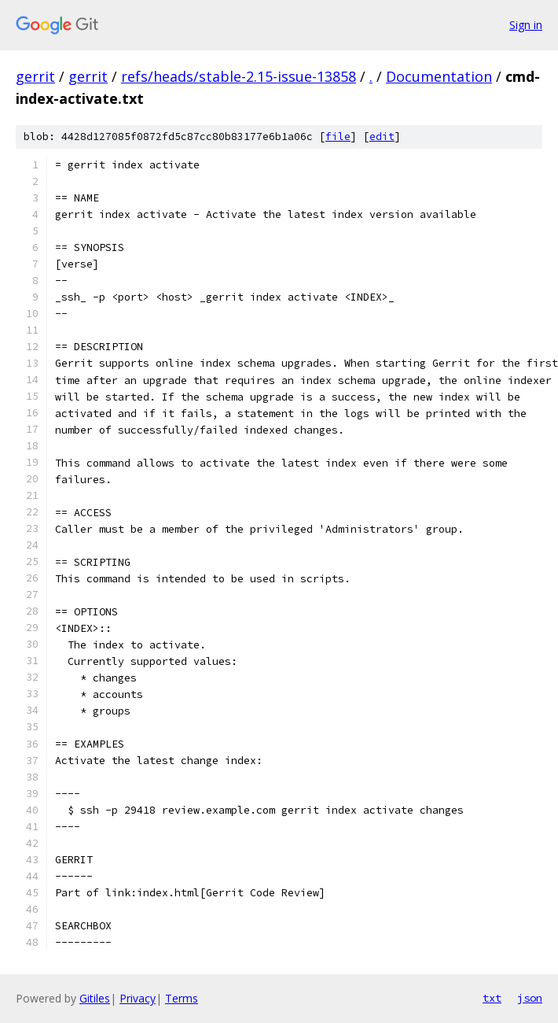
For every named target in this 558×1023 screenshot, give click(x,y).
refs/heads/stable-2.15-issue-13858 (238, 76)
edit (382, 136)
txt (492, 998)
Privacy (137, 998)
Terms (181, 998)
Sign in (525, 24)
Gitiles (94, 998)
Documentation (439, 76)
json (529, 998)
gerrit (35, 76)
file (338, 136)
